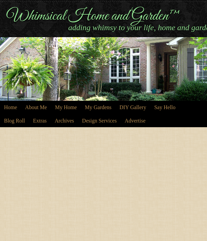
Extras (40, 121)
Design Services (99, 121)
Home (10, 107)
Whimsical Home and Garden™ (93, 16)
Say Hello (165, 107)
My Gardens (98, 107)
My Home (66, 107)
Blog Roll (14, 121)
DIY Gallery (132, 107)
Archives (64, 121)
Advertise (135, 121)
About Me (36, 107)
